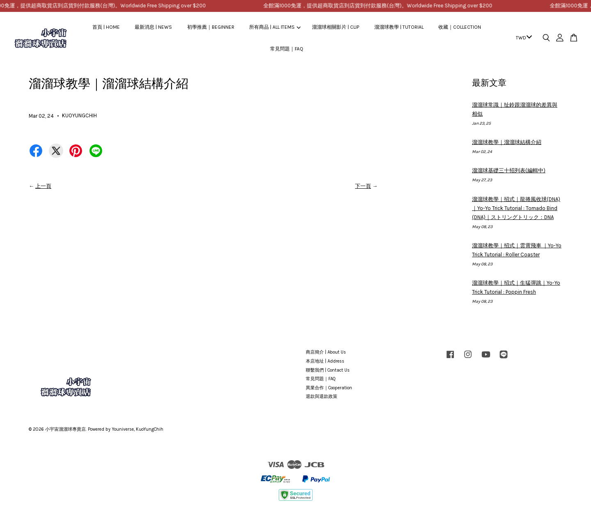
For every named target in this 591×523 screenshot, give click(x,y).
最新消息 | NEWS (153, 27)
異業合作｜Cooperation (329, 388)
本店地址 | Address (325, 361)
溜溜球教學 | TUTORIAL (399, 27)
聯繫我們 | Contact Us (328, 370)
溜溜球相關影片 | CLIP (335, 27)
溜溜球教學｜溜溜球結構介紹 (506, 142)
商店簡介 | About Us (326, 352)
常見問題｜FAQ (286, 49)
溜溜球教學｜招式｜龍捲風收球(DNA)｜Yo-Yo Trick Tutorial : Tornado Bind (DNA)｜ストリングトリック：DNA (516, 208)
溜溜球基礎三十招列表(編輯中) (508, 170)
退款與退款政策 (321, 396)
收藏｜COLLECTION (459, 27)
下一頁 (363, 186)
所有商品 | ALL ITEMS (274, 27)
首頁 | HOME (106, 27)
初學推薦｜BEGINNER (210, 27)
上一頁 (43, 186)
